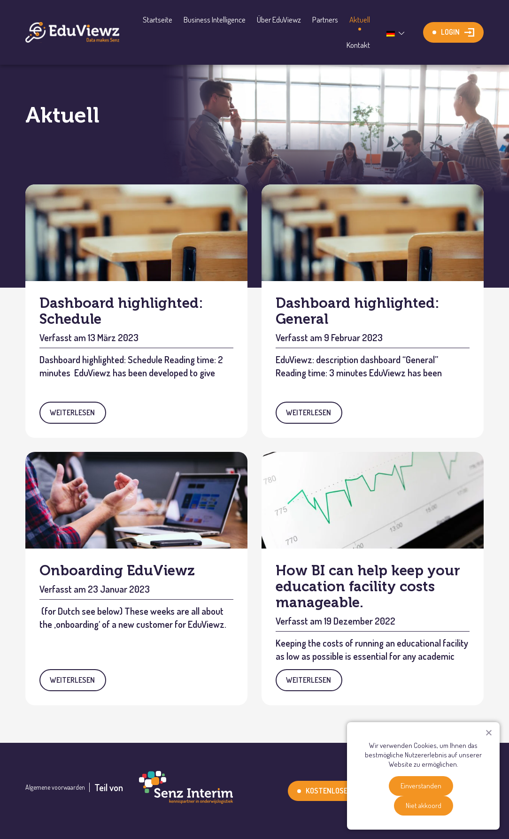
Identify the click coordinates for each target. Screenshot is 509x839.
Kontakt (358, 45)
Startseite (157, 19)
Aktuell (359, 19)
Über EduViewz (279, 19)
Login (450, 32)
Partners (325, 19)
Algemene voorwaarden (55, 787)
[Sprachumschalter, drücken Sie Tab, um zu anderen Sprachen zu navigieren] (396, 32)
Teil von (163, 787)
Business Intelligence (215, 19)
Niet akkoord (423, 805)
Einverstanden (421, 785)
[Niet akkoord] (488, 732)
